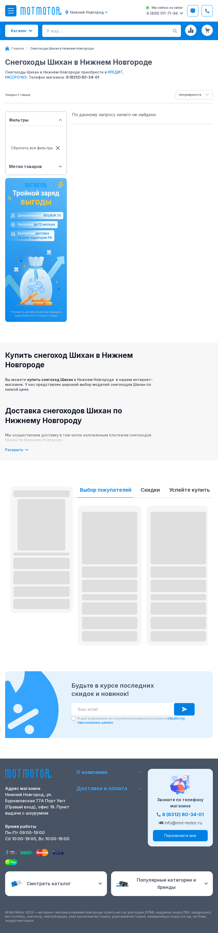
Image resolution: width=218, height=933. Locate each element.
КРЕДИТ (115, 72)
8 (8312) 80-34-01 (82, 77)
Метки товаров (36, 166)
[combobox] (194, 94)
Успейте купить (189, 490)
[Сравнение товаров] (190, 30)
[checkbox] (73, 718)
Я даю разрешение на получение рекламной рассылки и (131, 720)
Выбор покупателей (105, 490)
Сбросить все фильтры (36, 148)
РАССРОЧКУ (16, 77)
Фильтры (36, 120)
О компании (108, 772)
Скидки (150, 490)
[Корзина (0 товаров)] (207, 30)
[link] (62, 48)
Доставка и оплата (108, 788)
